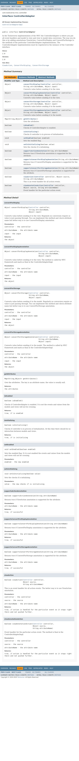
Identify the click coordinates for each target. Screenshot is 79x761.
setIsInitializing (32, 144)
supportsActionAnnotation (35, 151)
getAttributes (30, 119)
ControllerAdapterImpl (12, 25)
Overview (4, 2)
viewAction (28, 177)
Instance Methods (27, 77)
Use (25, 2)
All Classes (49, 6)
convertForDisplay (32, 84)
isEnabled (28, 125)
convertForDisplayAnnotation (37, 93)
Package (12, 2)
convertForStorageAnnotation (37, 110)
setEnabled (28, 138)
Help (51, 2)
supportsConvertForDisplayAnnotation (41, 159)
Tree (30, 2)
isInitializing (30, 132)
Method (31, 9)
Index (46, 2)
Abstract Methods (46, 77)
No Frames (36, 6)
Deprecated (38, 2)
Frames (28, 6)
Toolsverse (20, 677)
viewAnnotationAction (33, 185)
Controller (46, 84)
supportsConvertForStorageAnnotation (41, 168)
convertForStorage (32, 102)
